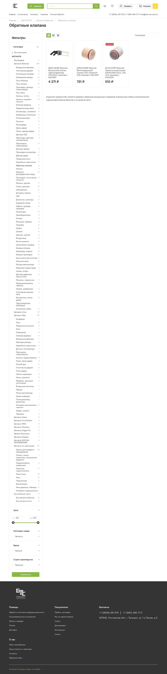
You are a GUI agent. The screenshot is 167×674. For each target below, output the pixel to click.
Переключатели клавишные (22, 464)
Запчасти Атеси (20, 417)
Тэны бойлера (22, 81)
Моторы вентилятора (25, 264)
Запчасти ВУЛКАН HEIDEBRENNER (21, 441)
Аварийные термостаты (26, 162)
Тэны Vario (20, 93)
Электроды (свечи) (24, 251)
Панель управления (24, 289)
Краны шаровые (23, 396)
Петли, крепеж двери (25, 131)
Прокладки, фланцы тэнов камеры (24, 88)
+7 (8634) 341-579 (109, 612)
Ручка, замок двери (24, 361)
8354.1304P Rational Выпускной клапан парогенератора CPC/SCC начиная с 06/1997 (58, 73)
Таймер (19, 390)
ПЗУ (18, 196)
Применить (25, 574)
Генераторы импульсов (25, 115)
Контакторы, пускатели (26, 111)
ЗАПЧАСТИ (26, 20)
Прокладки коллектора (26, 152)
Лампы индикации (24, 374)
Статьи (57, 621)
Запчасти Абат (20, 315)
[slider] (13, 523)
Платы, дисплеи (23, 186)
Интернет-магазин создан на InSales (24, 669)
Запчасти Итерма (21, 437)
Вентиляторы (21, 484)
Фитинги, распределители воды (25, 173)
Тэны (18, 322)
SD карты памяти (23, 193)
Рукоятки (20, 121)
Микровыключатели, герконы (24, 284)
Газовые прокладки (24, 255)
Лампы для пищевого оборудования (25, 451)
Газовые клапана (23, 248)
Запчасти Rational (44, 20)
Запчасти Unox (20, 312)
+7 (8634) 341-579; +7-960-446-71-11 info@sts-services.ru (133, 14)
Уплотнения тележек (25, 74)
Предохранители (23, 159)
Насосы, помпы (22, 96)
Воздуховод (21, 238)
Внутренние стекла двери (24, 299)
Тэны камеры (21, 84)
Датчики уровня (22, 149)
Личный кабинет (57, 14)
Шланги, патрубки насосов (23, 100)
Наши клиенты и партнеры (20, 649)
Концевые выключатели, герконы (26, 406)
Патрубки (20, 225)
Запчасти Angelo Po (22, 430)
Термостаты (21, 474)
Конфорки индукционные (27, 491)
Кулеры (19, 218)
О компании (23, 14)
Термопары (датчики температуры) (25, 139)
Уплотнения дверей (24, 71)
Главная (12, 14)
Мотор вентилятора (24, 393)
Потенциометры (23, 118)
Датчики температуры (25, 349)
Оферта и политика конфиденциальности (26, 612)
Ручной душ (21, 212)
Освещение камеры (24, 77)
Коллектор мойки (23, 309)
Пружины (20, 414)
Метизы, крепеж (23, 183)
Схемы (57, 634)
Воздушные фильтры (25, 67)
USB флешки (21, 190)
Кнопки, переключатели (26, 358)
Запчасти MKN (20, 424)
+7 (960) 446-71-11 (132, 612)
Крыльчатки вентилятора (26, 258)
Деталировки (60, 625)
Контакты (34, 14)
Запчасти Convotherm (23, 420)
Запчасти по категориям (24, 446)
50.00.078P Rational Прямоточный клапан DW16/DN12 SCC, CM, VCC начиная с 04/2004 (115, 73)
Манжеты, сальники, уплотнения (24, 382)
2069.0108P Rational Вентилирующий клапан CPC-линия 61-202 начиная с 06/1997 (88, 71)
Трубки (19, 228)
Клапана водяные (23, 105)
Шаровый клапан (23, 203)
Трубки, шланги (22, 411)
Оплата (12, 625)
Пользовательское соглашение (22, 617)
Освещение (21, 332)
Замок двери (21, 128)
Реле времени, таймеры (26, 487)
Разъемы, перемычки (25, 280)
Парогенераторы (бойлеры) (23, 304)
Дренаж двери (22, 156)
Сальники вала (22, 261)
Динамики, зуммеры (25, 200)
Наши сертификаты (17, 644)
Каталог (36, 6)
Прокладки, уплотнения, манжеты (26, 179)
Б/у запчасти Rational (25, 498)
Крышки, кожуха (23, 235)
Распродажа (19, 60)
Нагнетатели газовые (25, 245)
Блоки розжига (22, 241)
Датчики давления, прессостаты (24, 275)
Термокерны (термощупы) (22, 144)
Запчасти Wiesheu (21, 427)
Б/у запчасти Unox (24, 501)
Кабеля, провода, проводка (23, 207)
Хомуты (19, 169)
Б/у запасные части (22, 494)
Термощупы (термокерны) (22, 353)
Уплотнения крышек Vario (24, 293)
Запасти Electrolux (21, 434)
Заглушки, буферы (24, 222)
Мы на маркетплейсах (64, 617)
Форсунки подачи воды (26, 268)
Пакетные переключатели (22, 470)
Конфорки (20, 319)
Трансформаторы (23, 215)
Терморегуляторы (23, 342)
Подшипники (21, 481)
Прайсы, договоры (62, 612)
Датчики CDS (21, 135)
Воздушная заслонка (25, 386)
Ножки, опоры (22, 271)
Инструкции (60, 630)
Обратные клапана (24, 165)
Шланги (19, 231)
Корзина (44, 14)
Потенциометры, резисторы (23, 400)
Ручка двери (21, 125)
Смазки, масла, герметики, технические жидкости (26, 457)
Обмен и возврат (16, 621)
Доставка (13, 630)
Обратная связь (15, 658)
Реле (18, 329)
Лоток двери (21, 371)
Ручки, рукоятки (22, 377)
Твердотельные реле (25, 108)
